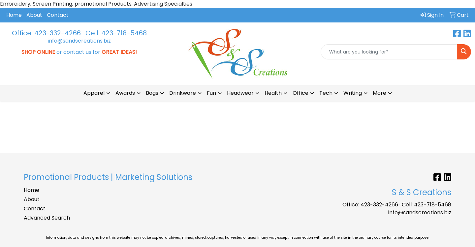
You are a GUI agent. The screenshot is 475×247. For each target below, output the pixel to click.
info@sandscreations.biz (79, 41)
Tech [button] (325, 93)
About (34, 15)
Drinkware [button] (182, 93)
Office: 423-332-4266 (46, 33)
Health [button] (273, 93)
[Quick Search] (389, 51)
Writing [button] (352, 93)
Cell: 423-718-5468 (116, 33)
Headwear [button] (240, 93)
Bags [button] (152, 93)
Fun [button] (211, 93)
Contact (58, 15)
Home (14, 15)
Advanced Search (47, 218)
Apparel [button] (94, 93)
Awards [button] (125, 93)
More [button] (379, 93)
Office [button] (300, 93)
